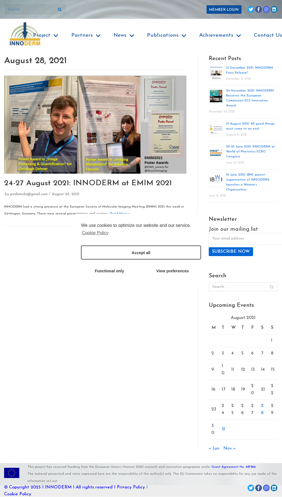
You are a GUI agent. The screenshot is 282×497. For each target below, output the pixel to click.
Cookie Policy (17, 494)
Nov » (229, 449)
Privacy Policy (131, 487)
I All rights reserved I (94, 487)
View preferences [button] (172, 270)
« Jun (214, 449)
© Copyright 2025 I (24, 487)
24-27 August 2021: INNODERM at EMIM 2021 (88, 183)
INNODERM (58, 487)
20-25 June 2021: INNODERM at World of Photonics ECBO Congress (250, 151)
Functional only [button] (109, 270)
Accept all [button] (141, 252)
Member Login (223, 10)
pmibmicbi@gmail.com (29, 194)
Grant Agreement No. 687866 (234, 467)
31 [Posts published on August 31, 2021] (223, 429)
